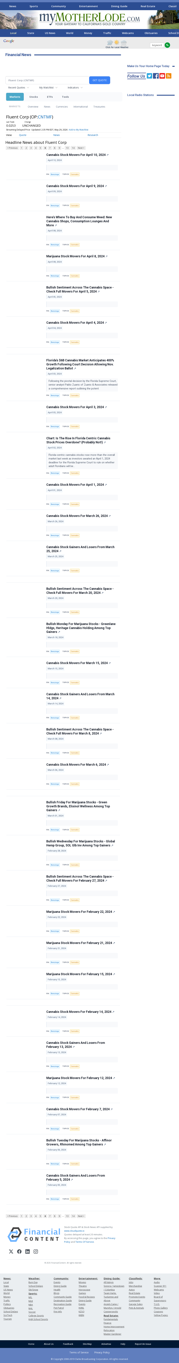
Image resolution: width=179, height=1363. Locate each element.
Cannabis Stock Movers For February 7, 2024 (79, 1109)
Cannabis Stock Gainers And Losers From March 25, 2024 (80, 549)
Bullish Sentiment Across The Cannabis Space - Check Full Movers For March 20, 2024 (80, 591)
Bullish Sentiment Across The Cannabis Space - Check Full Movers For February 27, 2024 (80, 878)
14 (73, 147)
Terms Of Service (85, 1241)
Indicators (73, 87)
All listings (108, 1282)
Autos (132, 1289)
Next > (81, 147)
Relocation (109, 1330)
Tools (65, 96)
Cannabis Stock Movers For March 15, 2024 (78, 663)
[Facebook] (19, 1252)
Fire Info (58, 1311)
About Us (48, 1344)
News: (7, 1278)
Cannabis (75, 174)
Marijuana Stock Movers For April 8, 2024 (77, 256)
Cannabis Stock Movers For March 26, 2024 (78, 516)
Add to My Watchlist (78, 129)
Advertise (106, 1344)
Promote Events (137, 1296)
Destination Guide (63, 1300)
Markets (15, 96)
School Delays (10, 1311)
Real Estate (148, 6)
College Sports (36, 1315)
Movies (82, 1282)
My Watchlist (46, 87)
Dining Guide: (112, 1278)
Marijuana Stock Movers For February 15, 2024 (80, 974)
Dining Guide (119, 6)
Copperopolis (111, 1311)
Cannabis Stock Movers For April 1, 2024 (76, 484)
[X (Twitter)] (11, 1252)
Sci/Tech (7, 1315)
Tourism (7, 1318)
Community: (61, 1278)
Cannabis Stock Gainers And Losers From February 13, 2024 (75, 1045)
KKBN (81, 1315)
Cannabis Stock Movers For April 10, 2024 (77, 155)
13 (67, 147)
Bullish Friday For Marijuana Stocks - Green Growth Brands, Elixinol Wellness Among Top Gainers (78, 806)
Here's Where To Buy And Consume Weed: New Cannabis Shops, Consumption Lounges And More (79, 221)
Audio (157, 1282)
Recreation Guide (62, 1304)
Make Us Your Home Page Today (148, 66)
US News (50, 33)
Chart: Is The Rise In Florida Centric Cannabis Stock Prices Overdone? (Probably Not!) (78, 440)
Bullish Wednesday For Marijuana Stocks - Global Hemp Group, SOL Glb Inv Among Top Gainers (80, 843)
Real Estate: (111, 1315)
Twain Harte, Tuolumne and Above (111, 1297)
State (30, 33)
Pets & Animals (136, 1307)
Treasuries (99, 106)
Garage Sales (135, 1304)
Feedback (68, 1344)
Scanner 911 (160, 1286)
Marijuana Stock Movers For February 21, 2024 (80, 943)
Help (123, 1344)
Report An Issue (143, 1344)
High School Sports (38, 1319)
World (69, 33)
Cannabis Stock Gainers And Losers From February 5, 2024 (75, 1177)
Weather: (34, 1278)
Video (157, 1293)
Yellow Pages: (161, 1315)
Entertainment (88, 6)
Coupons (158, 1311)
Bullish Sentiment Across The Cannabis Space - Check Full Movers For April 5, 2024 (80, 289)
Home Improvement (114, 1326)
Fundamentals (111, 1319)
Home (31, 1344)
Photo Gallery (161, 1307)
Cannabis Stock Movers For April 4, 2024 (76, 322)
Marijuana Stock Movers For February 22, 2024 (80, 912)
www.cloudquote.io (74, 1230)
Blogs (56, 1293)
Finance (107, 1322)
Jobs (131, 1282)
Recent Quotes (16, 87)
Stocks (33, 96)
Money (88, 33)
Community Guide (63, 1296)
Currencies (62, 106)
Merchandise (135, 1286)
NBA (30, 1304)
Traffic (107, 33)
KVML (81, 1307)
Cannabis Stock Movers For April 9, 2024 (76, 186)
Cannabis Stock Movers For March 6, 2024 (77, 764)
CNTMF (45, 117)
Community (58, 6)
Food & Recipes (87, 1296)
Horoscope (84, 1289)
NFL (30, 1297)
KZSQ (81, 1311)
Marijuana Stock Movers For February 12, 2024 (80, 1078)
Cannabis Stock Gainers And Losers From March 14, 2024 (80, 696)
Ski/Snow (33, 1289)
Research (93, 135)
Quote (22, 135)
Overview (33, 106)
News (12, 6)
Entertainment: (88, 1278)
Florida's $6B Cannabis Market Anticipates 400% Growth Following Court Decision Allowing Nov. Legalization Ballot (80, 364)
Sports (34, 6)
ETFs (50, 96)
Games (82, 1293)
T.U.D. (157, 1304)
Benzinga (55, 174)
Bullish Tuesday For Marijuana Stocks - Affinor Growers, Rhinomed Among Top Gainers (79, 1142)
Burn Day (33, 1282)
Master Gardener (112, 1334)
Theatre (83, 1286)
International (80, 106)
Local (13, 33)
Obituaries (151, 33)
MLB (30, 1301)
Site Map (87, 1344)
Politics (7, 1304)
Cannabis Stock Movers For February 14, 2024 (80, 1012)
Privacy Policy (102, 1352)
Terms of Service (79, 1352)
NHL (30, 1308)
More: (157, 1278)
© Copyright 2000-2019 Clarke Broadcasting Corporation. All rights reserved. (89, 1359)
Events (57, 1282)
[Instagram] (35, 1252)
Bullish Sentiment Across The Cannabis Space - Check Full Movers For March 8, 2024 (80, 731)
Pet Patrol (59, 1307)
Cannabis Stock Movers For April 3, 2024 (76, 407)
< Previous (12, 147)
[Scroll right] (173, 5)
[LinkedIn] (27, 1252)
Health (57, 1289)
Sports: (32, 1293)
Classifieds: (135, 1278)
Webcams (128, 33)
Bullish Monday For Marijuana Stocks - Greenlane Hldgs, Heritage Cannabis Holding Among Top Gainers (81, 628)
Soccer (32, 1311)
